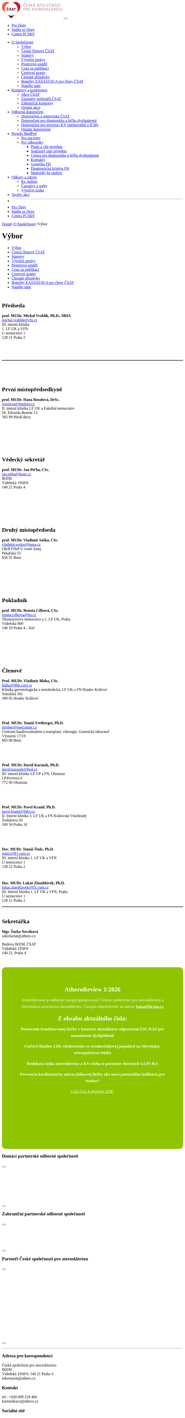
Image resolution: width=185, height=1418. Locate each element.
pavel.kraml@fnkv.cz (18, 811)
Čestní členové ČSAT (37, 51)
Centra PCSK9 (23, 34)
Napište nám (30, 86)
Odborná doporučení (27, 112)
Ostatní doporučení (36, 129)
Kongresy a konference (29, 90)
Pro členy (19, 25)
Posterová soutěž (34, 64)
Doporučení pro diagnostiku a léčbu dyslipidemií (59, 120)
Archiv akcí (21, 194)
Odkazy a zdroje (24, 177)
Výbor (26, 46)
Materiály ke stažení (46, 173)
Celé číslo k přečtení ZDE (92, 1091)
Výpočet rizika (32, 190)
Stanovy (27, 55)
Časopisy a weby (34, 186)
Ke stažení (29, 181)
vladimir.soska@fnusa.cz (21, 544)
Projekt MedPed (24, 134)
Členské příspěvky (35, 77)
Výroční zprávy (33, 60)
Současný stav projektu (48, 151)
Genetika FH (41, 164)
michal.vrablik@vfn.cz (19, 320)
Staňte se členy (23, 30)
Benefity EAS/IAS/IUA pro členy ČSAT (52, 81)
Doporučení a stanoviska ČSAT (45, 116)
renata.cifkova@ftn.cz (19, 615)
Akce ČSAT (30, 94)
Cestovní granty (33, 73)
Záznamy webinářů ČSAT (41, 99)
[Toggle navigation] (65, 18)
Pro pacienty (30, 138)
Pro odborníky (32, 142)
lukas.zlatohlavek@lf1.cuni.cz (25, 887)
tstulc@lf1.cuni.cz (16, 853)
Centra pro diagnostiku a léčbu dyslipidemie (65, 155)
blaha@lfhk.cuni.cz (17, 685)
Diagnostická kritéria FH (50, 168)
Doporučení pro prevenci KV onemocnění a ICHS (60, 125)
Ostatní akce (30, 107)
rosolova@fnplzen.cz (18, 404)
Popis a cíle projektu (46, 147)
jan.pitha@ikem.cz (16, 474)
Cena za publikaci (35, 68)
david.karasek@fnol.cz (19, 769)
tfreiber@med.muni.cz (19, 727)
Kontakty (38, 160)
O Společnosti (22, 42)
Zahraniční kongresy (37, 103)
